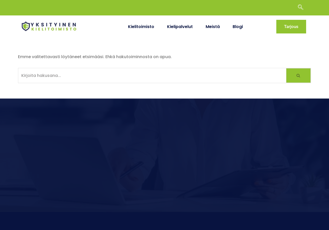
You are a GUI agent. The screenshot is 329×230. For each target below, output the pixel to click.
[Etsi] (152, 75)
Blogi (238, 27)
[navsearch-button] (303, 8)
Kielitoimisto (141, 27)
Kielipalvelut (180, 27)
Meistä (213, 27)
